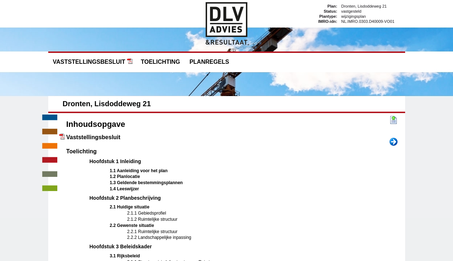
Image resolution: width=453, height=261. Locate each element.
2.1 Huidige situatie (129, 207)
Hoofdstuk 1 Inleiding (115, 161)
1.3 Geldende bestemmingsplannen (146, 182)
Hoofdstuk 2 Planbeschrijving (125, 198)
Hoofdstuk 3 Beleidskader (121, 246)
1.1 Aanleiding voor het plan (139, 170)
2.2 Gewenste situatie (132, 225)
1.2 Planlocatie (125, 176)
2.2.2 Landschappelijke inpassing (159, 237)
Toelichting (160, 62)
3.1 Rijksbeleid (125, 255)
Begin (393, 120)
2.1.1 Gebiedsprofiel (146, 213)
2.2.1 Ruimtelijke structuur (152, 231)
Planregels (209, 62)
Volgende (393, 142)
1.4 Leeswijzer (124, 188)
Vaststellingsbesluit (89, 62)
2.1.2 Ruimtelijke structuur (152, 219)
